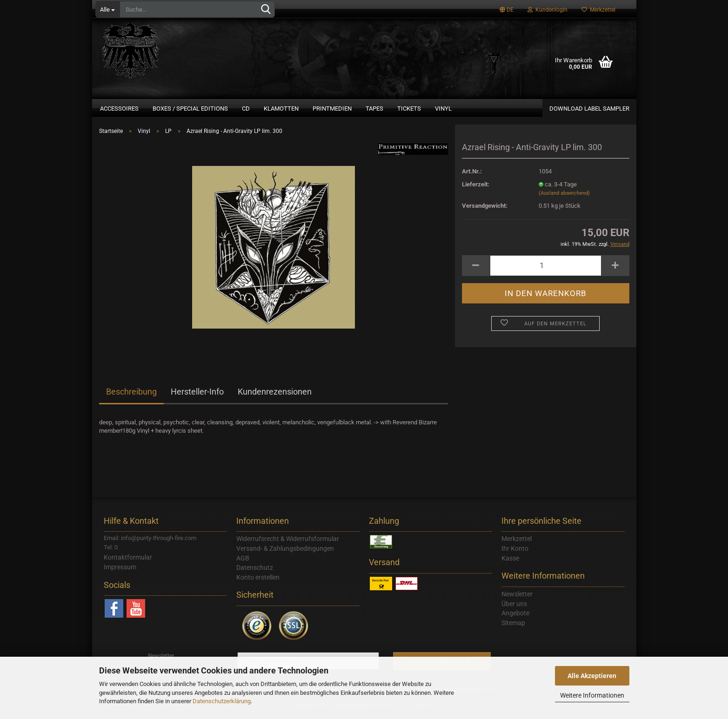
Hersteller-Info (197, 397)
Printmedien (332, 108)
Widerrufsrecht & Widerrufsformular (287, 544)
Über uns (514, 609)
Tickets (409, 108)
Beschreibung (131, 397)
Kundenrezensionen (275, 397)
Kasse (510, 563)
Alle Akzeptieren (592, 675)
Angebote (515, 618)
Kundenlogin (548, 10)
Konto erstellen (258, 583)
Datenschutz (254, 573)
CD (246, 108)
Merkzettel (598, 10)
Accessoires (119, 108)
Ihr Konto (514, 554)
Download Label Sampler (589, 108)
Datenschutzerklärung (222, 701)
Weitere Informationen (592, 695)
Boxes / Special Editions (190, 108)
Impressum (120, 572)
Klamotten (281, 108)
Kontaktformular (128, 563)
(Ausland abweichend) (564, 199)
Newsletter (517, 599)
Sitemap (513, 628)
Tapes (374, 108)
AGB (242, 563)
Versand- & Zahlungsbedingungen (285, 554)
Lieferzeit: (475, 189)
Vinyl (443, 108)
